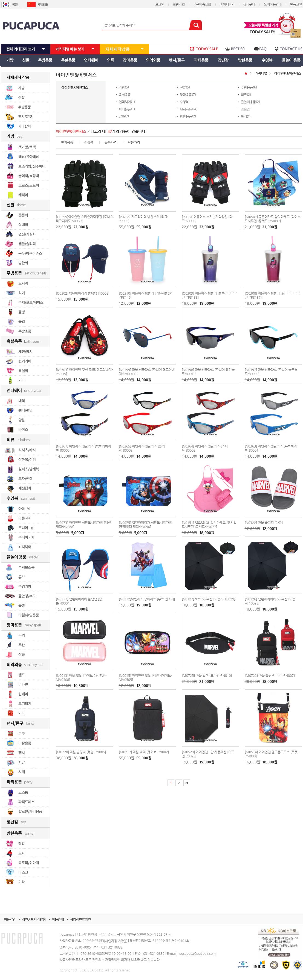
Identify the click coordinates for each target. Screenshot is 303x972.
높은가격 (111, 142)
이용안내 (58, 919)
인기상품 (67, 142)
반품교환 (296, 4)
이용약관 (10, 919)
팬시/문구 (186, 109)
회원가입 (178, 4)
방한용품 (186, 116)
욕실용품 (125, 94)
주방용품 (247, 87)
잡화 (122, 116)
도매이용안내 (273, 4)
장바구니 (249, 4)
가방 (122, 87)
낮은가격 (134, 142)
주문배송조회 (202, 4)
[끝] (186, 783)
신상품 (88, 142)
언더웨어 (125, 102)
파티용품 (125, 109)
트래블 (245, 116)
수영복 (184, 102)
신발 (183, 87)
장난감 (245, 109)
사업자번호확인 (80, 919)
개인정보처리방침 (34, 919)
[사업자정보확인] (115, 941)
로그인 (159, 4)
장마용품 (186, 94)
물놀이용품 (248, 102)
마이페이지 (227, 4)
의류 (244, 94)
